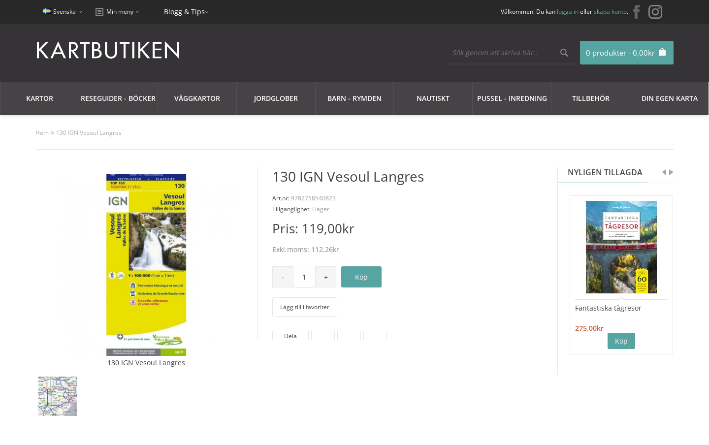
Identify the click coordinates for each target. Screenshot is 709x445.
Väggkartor (197, 98)
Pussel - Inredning (512, 98)
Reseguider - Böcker (118, 98)
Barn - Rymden (354, 98)
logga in (568, 11)
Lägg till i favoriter (304, 307)
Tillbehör (591, 98)
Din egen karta (670, 98)
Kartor (39, 98)
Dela (290, 336)
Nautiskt (433, 98)
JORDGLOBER (276, 98)
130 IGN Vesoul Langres (89, 132)
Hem (42, 132)
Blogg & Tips (184, 11)
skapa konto (610, 11)
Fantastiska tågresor (608, 308)
